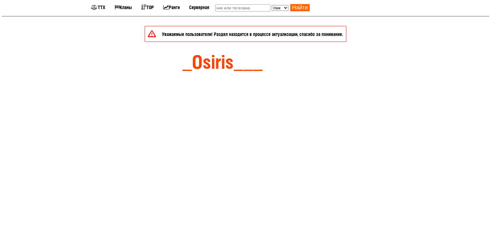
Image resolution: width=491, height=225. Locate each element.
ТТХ (98, 7)
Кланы (123, 7)
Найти (300, 7)
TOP (147, 7)
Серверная (199, 7)
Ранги (171, 7)
